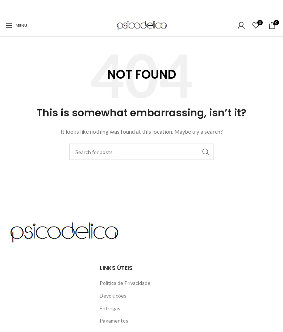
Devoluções (113, 295)
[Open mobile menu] (16, 25)
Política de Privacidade (125, 283)
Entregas (110, 308)
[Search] (141, 152)
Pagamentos (114, 321)
